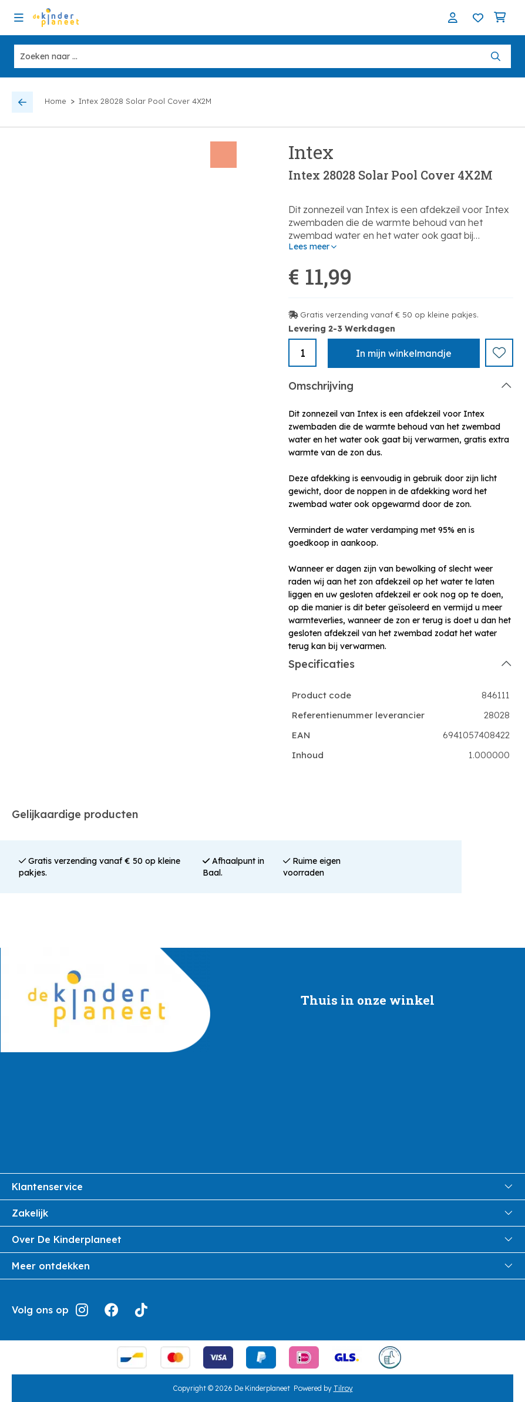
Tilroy (343, 1387)
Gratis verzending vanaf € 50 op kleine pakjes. (389, 314)
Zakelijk (262, 1212)
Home (55, 101)
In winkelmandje (404, 353)
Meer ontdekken (262, 1265)
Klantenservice (262, 1186)
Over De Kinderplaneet (262, 1239)
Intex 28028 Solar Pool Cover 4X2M (145, 101)
